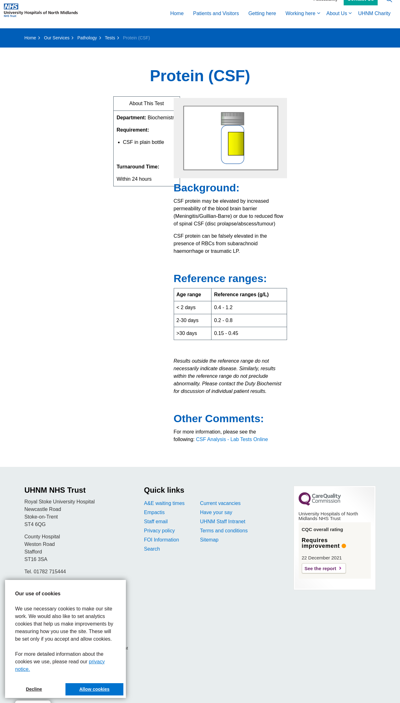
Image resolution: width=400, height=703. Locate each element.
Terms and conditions (224, 530)
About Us (336, 21)
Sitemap (209, 539)
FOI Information (161, 539)
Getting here (262, 21)
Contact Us (361, 7)
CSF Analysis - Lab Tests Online (232, 439)
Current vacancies (220, 503)
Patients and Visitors (216, 21)
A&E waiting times (164, 503)
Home (177, 21)
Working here (300, 21)
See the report (320, 568)
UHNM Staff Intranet (222, 521)
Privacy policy (159, 530)
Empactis (154, 512)
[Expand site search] (389, 7)
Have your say (216, 512)
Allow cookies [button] (94, 689)
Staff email (156, 521)
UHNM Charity (374, 21)
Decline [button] (34, 689)
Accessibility (326, 6)
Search (152, 549)
